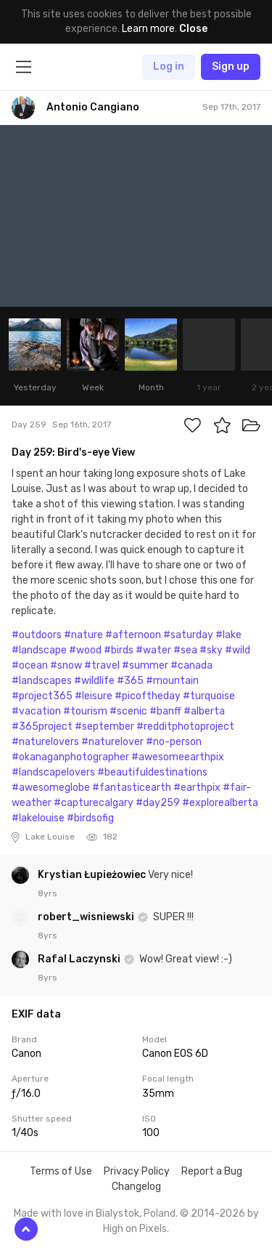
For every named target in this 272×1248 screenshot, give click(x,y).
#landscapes (42, 681)
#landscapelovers (53, 772)
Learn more (148, 29)
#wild (237, 650)
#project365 (42, 696)
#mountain (172, 681)
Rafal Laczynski (80, 959)
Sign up (231, 66)
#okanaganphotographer (70, 757)
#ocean (30, 665)
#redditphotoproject (185, 726)
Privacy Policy (137, 1171)
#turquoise (209, 696)
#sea (185, 650)
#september (104, 726)
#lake (228, 635)
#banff (165, 711)
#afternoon (133, 635)
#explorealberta (220, 803)
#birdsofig (90, 818)
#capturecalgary (93, 803)
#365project (42, 726)
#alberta (204, 711)
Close (193, 29)
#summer (145, 665)
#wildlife (94, 681)
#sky (211, 650)
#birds (118, 650)
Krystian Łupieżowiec (93, 875)
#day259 (158, 803)
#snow (66, 665)
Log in (168, 66)
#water (153, 650)
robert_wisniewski (87, 917)
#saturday (188, 635)
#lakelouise (38, 818)
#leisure (93, 696)
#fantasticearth (131, 787)
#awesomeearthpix (177, 757)
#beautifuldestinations (152, 772)
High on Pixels (135, 1229)
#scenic (128, 711)
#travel (102, 665)
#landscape (39, 650)
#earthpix (197, 787)
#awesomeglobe (51, 787)
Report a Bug (211, 1171)
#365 (130, 681)
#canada (191, 665)
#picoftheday (148, 696)
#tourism (85, 711)
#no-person (174, 742)
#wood (85, 650)
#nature (83, 635)
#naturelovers (45, 742)
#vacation (36, 711)
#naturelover (112, 742)
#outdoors (37, 635)
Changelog (136, 1186)
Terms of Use (61, 1171)
